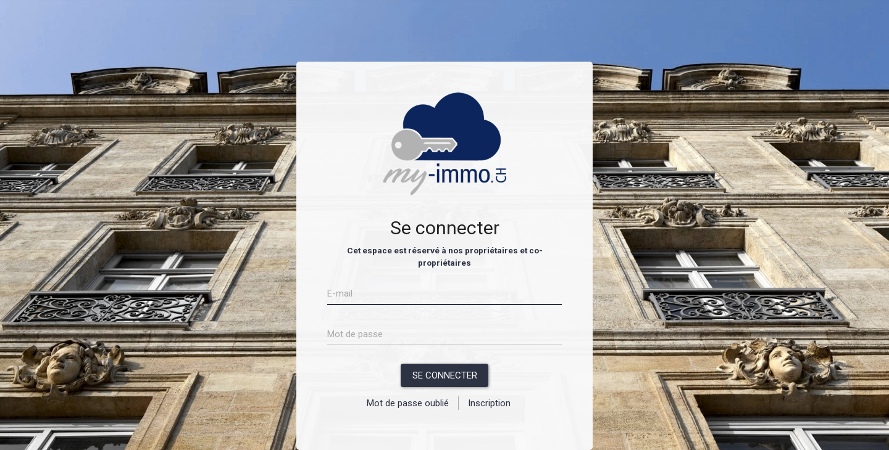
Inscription (489, 403)
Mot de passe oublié (408, 403)
